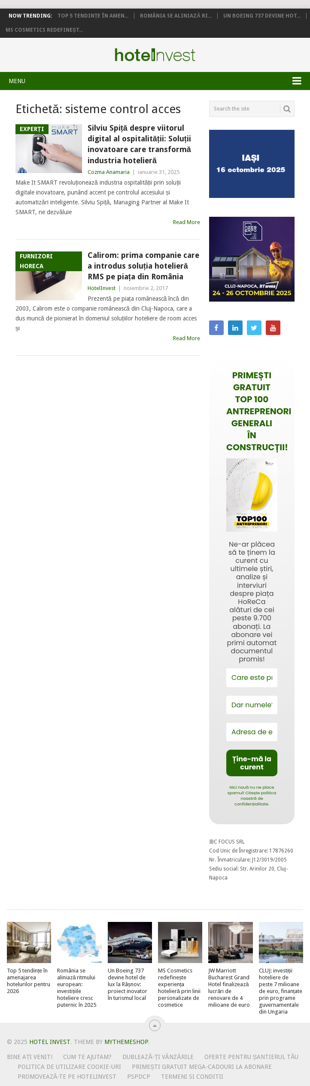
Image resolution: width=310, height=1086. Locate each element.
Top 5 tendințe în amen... (93, 16)
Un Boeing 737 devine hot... (262, 16)
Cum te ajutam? (87, 1056)
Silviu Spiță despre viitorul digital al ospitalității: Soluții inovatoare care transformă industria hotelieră (139, 144)
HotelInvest (101, 288)
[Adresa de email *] (251, 732)
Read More (186, 222)
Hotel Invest (155, 54)
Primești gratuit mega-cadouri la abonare (202, 1066)
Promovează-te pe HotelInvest (67, 1076)
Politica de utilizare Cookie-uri (69, 1066)
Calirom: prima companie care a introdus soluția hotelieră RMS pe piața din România (143, 266)
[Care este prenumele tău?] (251, 677)
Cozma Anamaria (109, 172)
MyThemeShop (126, 1041)
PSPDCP (138, 1076)
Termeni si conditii (192, 1076)
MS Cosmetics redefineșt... (44, 30)
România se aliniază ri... (176, 16)
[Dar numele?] (251, 705)
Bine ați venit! (30, 1056)
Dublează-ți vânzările (157, 1056)
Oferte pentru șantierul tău (251, 1056)
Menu (17, 81)
